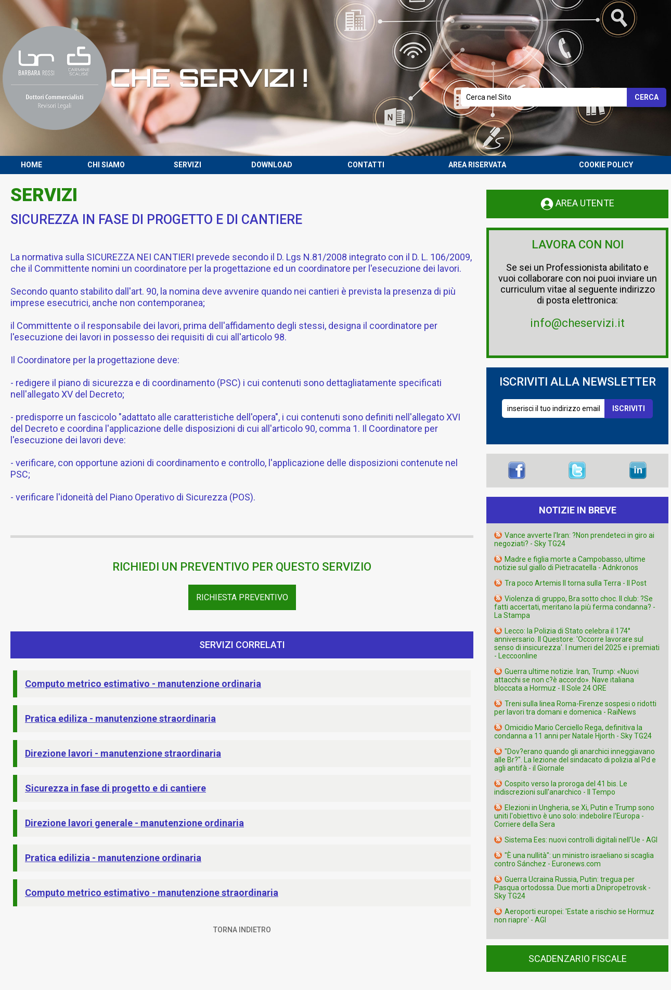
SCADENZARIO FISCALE (577, 958)
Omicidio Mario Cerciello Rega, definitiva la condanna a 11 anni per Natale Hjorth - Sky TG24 (573, 731)
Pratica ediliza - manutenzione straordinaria (120, 718)
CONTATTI (365, 165)
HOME (31, 165)
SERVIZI (187, 165)
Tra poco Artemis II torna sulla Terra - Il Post (576, 583)
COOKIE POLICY (606, 165)
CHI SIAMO (106, 165)
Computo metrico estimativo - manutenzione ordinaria (143, 683)
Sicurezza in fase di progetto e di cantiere (115, 788)
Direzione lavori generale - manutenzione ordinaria (134, 822)
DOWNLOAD (271, 165)
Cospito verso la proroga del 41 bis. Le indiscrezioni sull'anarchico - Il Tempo (560, 788)
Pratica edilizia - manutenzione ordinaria (113, 857)
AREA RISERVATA (477, 165)
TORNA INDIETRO (242, 930)
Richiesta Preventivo (242, 597)
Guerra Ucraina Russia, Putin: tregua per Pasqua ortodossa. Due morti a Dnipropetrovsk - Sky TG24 (572, 887)
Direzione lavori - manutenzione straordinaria (123, 753)
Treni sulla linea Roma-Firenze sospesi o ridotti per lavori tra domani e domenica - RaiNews (575, 707)
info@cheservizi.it (577, 322)
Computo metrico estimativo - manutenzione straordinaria (151, 892)
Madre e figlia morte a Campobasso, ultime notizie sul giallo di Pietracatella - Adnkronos (570, 563)
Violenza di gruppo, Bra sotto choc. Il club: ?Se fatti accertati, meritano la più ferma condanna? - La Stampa (574, 607)
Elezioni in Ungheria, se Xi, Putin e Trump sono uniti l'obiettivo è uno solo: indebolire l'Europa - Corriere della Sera (574, 815)
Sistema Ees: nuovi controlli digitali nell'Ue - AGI (581, 840)
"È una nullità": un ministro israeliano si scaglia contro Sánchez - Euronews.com (574, 859)
